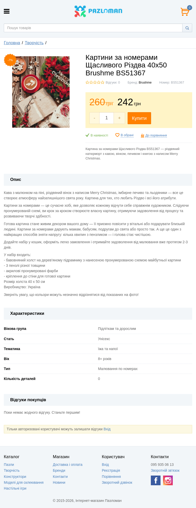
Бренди (59, 470)
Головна (12, 42)
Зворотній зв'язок (165, 470)
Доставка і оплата (67, 465)
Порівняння (111, 477)
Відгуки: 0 (113, 82)
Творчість (34, 42)
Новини (59, 482)
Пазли (9, 465)
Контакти (60, 477)
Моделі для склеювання (24, 482)
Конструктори (15, 477)
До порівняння (156, 135)
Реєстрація (111, 470)
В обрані (127, 135)
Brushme (145, 82)
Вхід (107, 429)
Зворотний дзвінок (117, 482)
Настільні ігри (15, 488)
